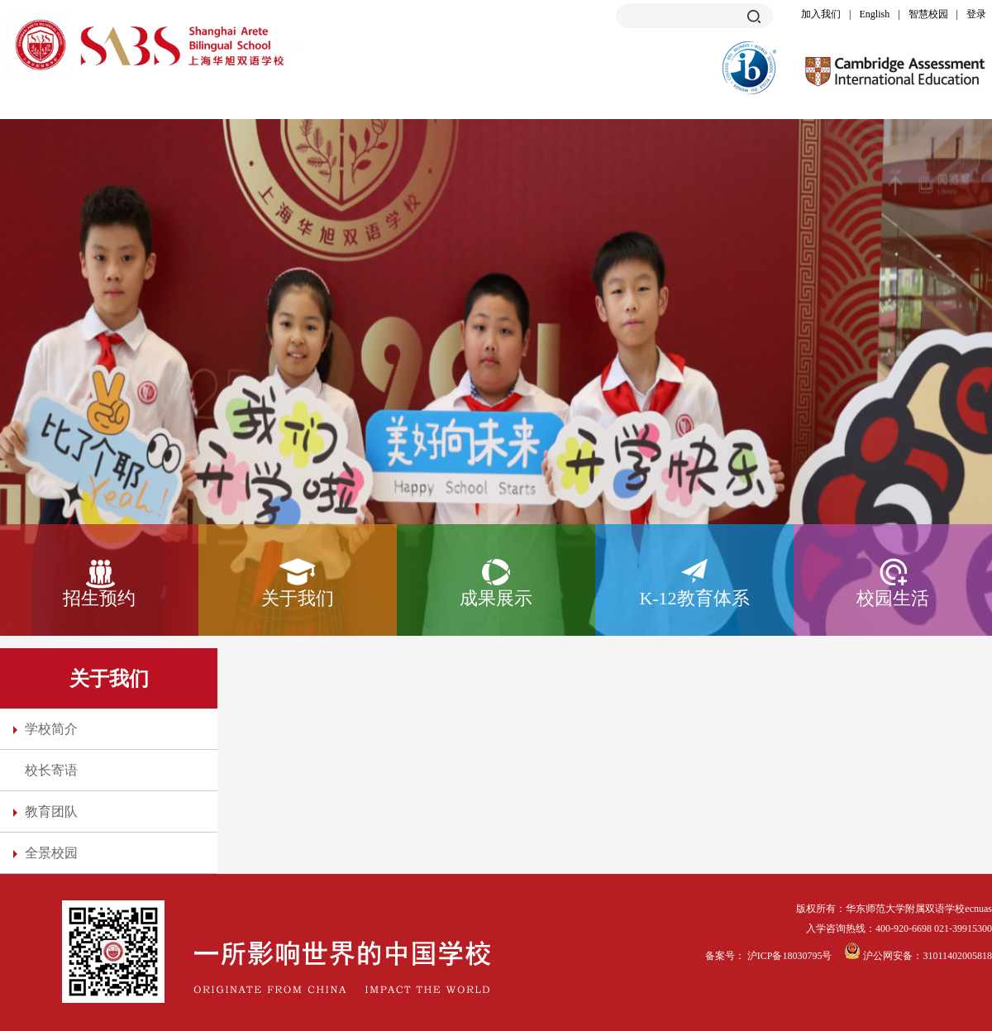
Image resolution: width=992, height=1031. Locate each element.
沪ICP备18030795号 (791, 956)
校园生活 (892, 598)
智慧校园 (928, 14)
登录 (976, 14)
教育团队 (51, 811)
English (875, 14)
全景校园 (51, 853)
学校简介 (51, 729)
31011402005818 (957, 956)
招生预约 (99, 598)
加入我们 (821, 14)
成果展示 (496, 598)
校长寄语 (51, 770)
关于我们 (297, 598)
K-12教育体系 (694, 598)
